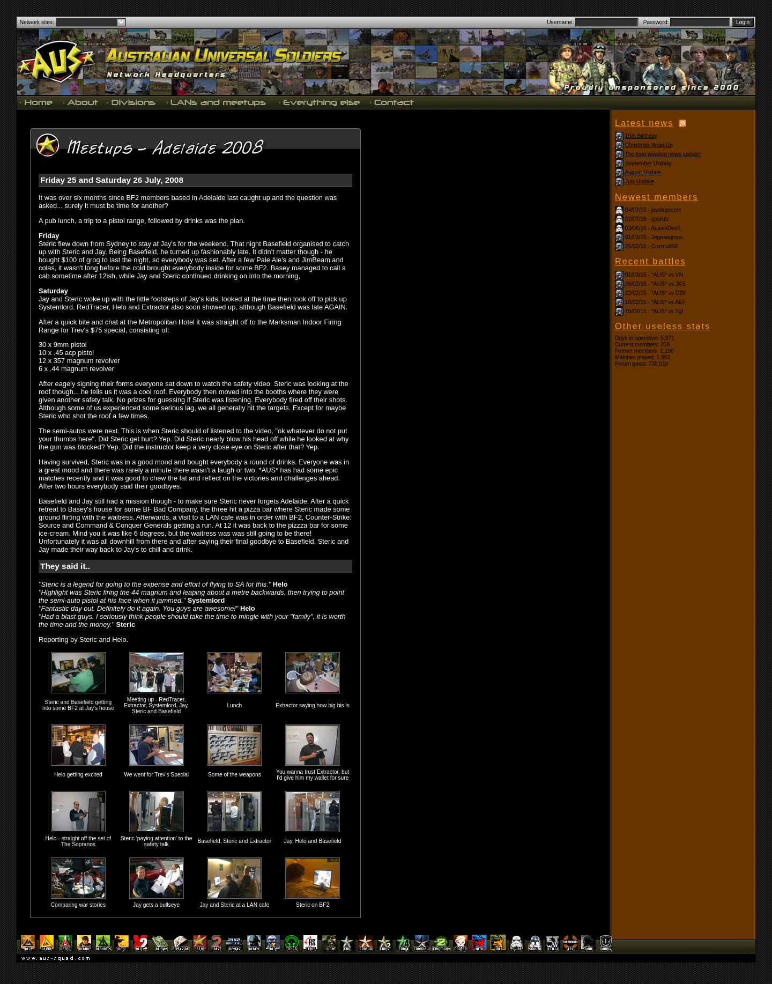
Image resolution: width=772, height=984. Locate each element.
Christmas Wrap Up (649, 145)
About (80, 102)
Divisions (131, 102)
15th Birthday (641, 136)
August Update (643, 172)
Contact (391, 102)
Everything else (319, 102)
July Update (639, 181)
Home (37, 102)
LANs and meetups (216, 102)
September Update (648, 163)
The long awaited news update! (663, 154)
